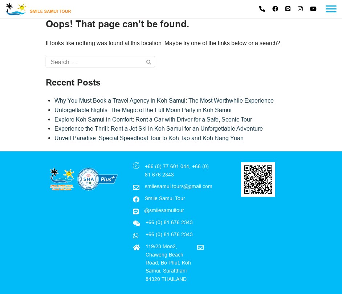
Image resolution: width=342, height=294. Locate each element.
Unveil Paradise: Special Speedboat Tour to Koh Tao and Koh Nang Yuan (149, 138)
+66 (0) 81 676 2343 (168, 234)
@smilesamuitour (164, 210)
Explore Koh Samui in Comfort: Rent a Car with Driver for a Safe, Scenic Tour (153, 119)
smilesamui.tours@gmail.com (178, 186)
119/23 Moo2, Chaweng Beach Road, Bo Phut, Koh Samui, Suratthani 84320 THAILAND (168, 262)
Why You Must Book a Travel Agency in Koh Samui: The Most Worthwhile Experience (164, 100)
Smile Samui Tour (165, 198)
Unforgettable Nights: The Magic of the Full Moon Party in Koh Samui (143, 110)
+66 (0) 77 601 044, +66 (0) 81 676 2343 (177, 170)
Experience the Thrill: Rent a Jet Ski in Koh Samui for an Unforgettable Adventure (158, 128)
